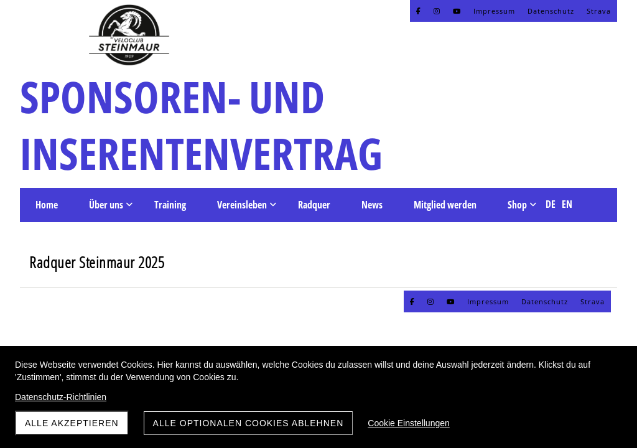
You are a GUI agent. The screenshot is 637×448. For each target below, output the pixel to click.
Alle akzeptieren (72, 423)
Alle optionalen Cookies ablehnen (248, 423)
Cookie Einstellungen (409, 423)
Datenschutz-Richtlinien (60, 397)
